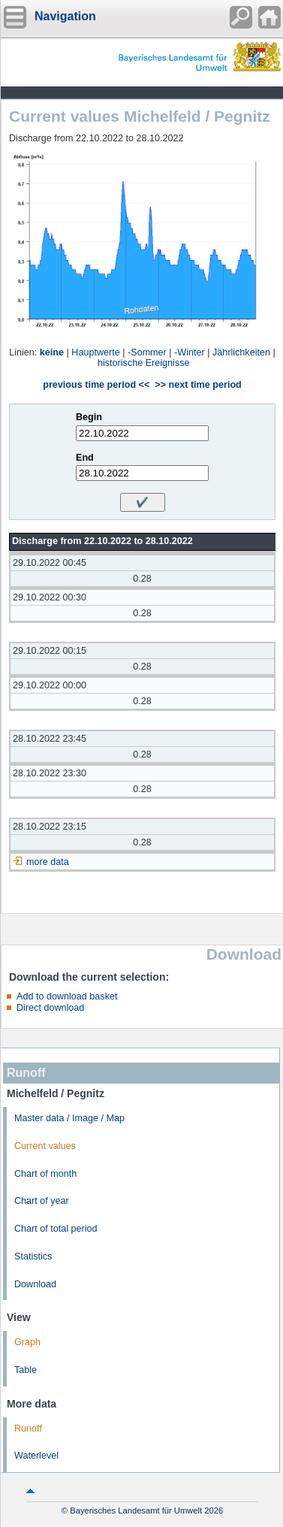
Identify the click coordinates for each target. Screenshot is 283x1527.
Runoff (28, 1428)
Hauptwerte (95, 352)
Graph (27, 1342)
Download (35, 1284)
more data (47, 862)
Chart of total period (56, 1228)
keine (52, 352)
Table (25, 1370)
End (85, 457)
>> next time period (198, 384)
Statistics (33, 1256)
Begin (89, 417)
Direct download (50, 1007)
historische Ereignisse (144, 363)
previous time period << (96, 384)
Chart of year (41, 1201)
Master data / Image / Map (69, 1118)
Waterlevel (36, 1455)
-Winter (189, 352)
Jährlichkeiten (241, 352)
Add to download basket (67, 996)
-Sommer (147, 352)
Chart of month (45, 1174)
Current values (45, 1146)
